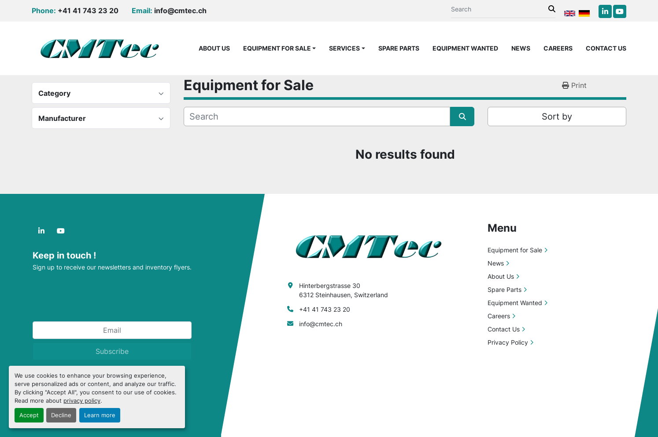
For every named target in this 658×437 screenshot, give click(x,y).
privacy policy (81, 400)
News (520, 48)
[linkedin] (605, 11)
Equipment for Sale (277, 48)
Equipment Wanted (465, 48)
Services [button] (344, 48)
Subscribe (112, 351)
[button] (279, 48)
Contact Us (606, 48)
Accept (29, 415)
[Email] (112, 330)
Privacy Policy (508, 342)
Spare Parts (398, 48)
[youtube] (619, 11)
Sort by (557, 116)
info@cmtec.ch (180, 10)
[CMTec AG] (373, 245)
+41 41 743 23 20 (88, 10)
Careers (558, 48)
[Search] (499, 9)
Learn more (99, 415)
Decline (61, 415)
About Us (214, 48)
